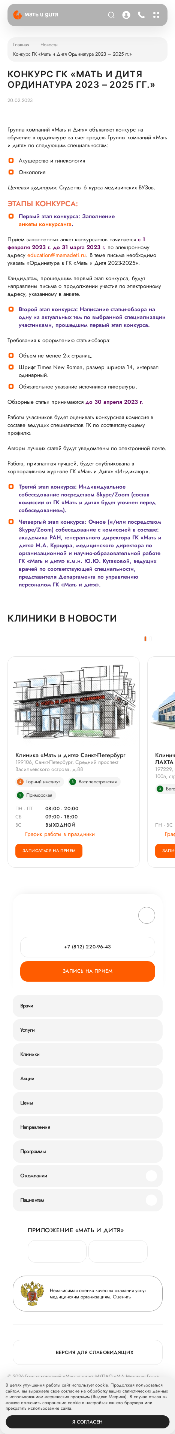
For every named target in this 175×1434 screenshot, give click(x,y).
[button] (145, 638)
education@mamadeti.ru (56, 255)
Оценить (122, 1297)
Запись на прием (87, 971)
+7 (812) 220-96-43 (87, 946)
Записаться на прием (48, 851)
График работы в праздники (55, 834)
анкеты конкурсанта (45, 224)
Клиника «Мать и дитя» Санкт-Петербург (70, 755)
